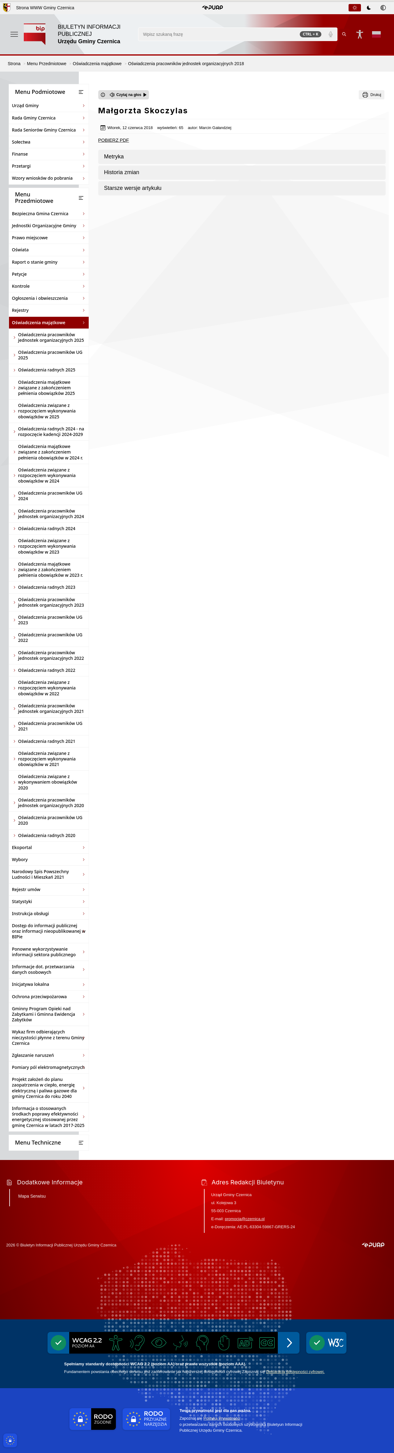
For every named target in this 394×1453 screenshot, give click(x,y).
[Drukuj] (371, 94)
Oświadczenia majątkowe (39, 322)
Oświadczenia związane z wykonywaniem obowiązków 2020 (47, 781)
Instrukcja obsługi (30, 913)
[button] (212, 7)
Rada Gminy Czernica (34, 118)
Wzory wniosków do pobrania (42, 178)
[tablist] (369, 7)
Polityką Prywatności (221, 1418)
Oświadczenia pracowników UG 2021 (50, 726)
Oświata (20, 250)
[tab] (355, 7)
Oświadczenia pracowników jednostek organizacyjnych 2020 (51, 802)
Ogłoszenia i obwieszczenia (40, 298)
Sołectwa (21, 142)
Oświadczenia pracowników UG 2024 (50, 495)
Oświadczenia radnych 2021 (46, 741)
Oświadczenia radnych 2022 (46, 670)
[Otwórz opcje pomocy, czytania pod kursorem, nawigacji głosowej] (381, 1440)
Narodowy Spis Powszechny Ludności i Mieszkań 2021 (40, 874)
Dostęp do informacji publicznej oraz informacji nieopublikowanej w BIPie (49, 931)
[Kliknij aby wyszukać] (344, 34)
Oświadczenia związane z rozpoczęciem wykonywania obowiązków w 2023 (47, 546)
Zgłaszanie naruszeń (33, 1055)
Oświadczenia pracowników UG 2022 (50, 637)
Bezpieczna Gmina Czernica (40, 213)
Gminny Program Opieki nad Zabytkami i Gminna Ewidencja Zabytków (43, 1014)
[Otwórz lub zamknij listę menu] (81, 92)
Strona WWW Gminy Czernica (45, 7)
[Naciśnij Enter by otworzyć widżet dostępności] (359, 34)
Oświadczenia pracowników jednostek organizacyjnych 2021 (51, 708)
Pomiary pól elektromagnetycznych (48, 1067)
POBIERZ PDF (113, 140)
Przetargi (21, 166)
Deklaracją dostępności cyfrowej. (295, 1371)
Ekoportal (22, 847)
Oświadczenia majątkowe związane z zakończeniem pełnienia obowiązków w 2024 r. (50, 451)
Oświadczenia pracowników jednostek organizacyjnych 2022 (51, 655)
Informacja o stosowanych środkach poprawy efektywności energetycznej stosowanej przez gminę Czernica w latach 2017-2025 (48, 1116)
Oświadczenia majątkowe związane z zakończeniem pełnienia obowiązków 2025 (46, 387)
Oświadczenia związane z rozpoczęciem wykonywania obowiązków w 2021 (47, 758)
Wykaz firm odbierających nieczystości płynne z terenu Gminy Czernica (48, 1037)
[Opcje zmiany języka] (376, 34)
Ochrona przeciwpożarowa (39, 996)
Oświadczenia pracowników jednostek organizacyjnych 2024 (51, 513)
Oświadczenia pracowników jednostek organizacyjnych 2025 (51, 337)
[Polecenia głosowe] (330, 34)
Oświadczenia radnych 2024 (46, 528)
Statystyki (22, 901)
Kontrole (21, 286)
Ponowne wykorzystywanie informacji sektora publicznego (44, 951)
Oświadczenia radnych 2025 (46, 370)
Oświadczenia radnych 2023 (46, 587)
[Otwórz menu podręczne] (14, 34)
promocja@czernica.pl (245, 1218)
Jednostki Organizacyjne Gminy (44, 225)
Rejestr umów (26, 889)
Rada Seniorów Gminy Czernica (44, 130)
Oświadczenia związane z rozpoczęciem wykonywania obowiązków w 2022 (47, 687)
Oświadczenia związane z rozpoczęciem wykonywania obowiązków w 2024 (47, 475)
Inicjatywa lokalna (30, 984)
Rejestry (20, 310)
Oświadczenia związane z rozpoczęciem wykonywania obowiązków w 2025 (47, 410)
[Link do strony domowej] (78, 34)
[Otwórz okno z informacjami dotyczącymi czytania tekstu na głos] (103, 94)
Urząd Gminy (25, 105)
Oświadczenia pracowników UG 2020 (50, 820)
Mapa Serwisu (32, 1196)
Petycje (19, 274)
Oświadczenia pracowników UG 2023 (50, 620)
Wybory (20, 859)
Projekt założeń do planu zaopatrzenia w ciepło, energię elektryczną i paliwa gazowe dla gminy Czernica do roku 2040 (44, 1087)
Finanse (20, 154)
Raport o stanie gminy (35, 262)
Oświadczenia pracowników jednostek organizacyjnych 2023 (51, 602)
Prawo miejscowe (30, 238)
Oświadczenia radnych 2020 (46, 835)
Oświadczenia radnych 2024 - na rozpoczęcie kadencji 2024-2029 (51, 431)
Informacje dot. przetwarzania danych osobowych (43, 969)
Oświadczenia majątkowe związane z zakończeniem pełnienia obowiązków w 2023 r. (50, 569)
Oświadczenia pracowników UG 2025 (50, 355)
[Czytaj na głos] (128, 94)
